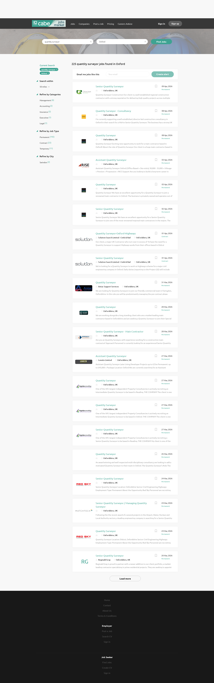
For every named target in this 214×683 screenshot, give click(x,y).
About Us (107, 610)
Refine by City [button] (46, 156)
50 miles (43, 86)
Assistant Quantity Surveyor (111, 159)
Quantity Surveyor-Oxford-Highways (116, 233)
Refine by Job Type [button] (49, 130)
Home (107, 600)
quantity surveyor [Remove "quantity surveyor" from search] (48, 69)
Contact (107, 605)
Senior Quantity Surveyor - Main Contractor (119, 331)
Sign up (175, 23)
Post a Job (107, 631)
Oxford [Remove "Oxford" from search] (44, 73)
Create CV (107, 667)
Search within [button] (46, 80)
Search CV (107, 636)
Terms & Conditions (107, 615)
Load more (125, 578)
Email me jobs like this (88, 74)
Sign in (161, 23)
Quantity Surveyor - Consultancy (113, 110)
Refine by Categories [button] (50, 94)
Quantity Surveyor (106, 135)
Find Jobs (161, 41)
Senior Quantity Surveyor (110, 86)
